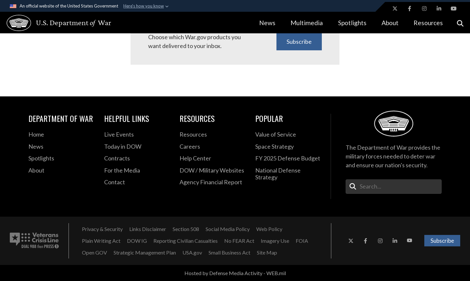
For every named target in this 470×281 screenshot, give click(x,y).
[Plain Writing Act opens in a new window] (101, 241)
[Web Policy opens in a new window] (269, 229)
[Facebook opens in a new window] (410, 8)
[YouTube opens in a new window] (454, 8)
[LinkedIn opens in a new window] (439, 8)
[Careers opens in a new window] (212, 146)
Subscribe (299, 41)
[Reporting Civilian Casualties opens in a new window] (185, 241)
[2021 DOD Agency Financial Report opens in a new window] (212, 182)
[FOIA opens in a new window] (301, 241)
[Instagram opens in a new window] (424, 8)
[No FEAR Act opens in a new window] (239, 241)
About (390, 22)
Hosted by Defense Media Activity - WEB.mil (235, 273)
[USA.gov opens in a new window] (192, 252)
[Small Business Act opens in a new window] (229, 252)
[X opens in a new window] (395, 8)
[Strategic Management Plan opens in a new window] (144, 252)
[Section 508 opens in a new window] (185, 229)
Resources (428, 22)
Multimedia (306, 22)
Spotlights (352, 22)
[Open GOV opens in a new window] (94, 252)
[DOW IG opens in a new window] (137, 241)
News (267, 22)
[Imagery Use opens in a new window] (275, 241)
